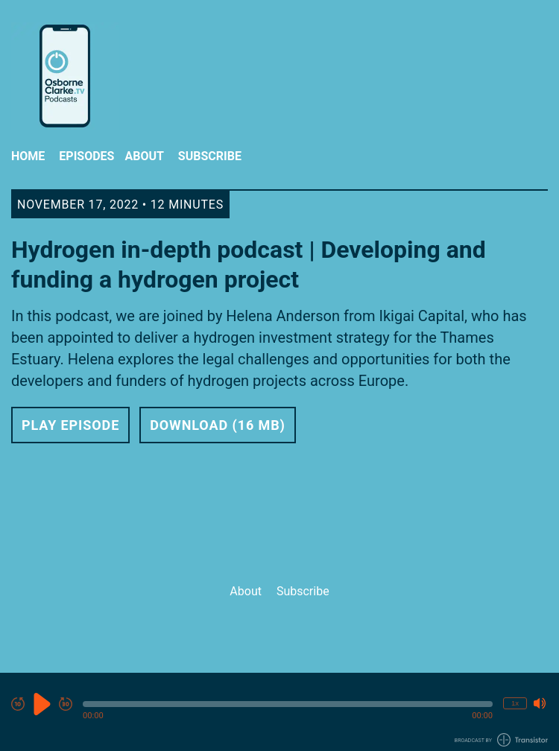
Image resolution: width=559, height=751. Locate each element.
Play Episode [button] (70, 425)
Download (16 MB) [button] (217, 425)
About (143, 156)
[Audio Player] (279, 712)
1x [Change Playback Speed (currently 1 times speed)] (515, 703)
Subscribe (209, 156)
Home (28, 156)
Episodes (86, 156)
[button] (288, 704)
